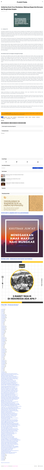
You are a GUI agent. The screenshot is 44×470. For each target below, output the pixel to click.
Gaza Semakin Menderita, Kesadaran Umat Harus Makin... (10, 410)
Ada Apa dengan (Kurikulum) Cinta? (6, 449)
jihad (11, 117)
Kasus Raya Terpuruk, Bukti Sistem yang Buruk (8, 381)
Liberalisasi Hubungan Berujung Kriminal (7, 445)
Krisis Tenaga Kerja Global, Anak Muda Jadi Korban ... (9, 392)
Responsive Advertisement (5, 462)
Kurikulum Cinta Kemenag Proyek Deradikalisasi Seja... (9, 441)
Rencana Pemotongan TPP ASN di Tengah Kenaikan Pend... (10, 397)
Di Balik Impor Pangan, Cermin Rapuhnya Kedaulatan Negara (15, 174)
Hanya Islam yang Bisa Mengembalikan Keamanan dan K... (10, 429)
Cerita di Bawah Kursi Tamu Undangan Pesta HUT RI (9, 382)
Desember (3, 329)
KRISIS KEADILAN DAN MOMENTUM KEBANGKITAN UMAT (10, 398)
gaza (8, 117)
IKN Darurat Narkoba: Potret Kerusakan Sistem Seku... (9, 391)
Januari (3, 319)
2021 (3, 318)
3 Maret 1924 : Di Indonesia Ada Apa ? (10, 304)
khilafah (30, 117)
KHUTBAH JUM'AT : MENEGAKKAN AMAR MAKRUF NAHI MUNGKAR (16, 258)
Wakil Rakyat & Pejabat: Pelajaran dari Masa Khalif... (9, 376)
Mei (2, 311)
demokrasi (5, 117)
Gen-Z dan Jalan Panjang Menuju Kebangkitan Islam (9, 425)
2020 (3, 309)
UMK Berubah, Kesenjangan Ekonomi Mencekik (8, 416)
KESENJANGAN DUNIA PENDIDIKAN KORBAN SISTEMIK (10, 423)
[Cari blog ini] (16, 168)
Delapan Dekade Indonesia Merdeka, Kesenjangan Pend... (10, 374)
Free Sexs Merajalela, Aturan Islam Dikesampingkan (9, 438)
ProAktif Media (22, 2)
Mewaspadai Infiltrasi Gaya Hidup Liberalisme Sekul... (9, 396)
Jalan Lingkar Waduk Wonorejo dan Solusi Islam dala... (9, 428)
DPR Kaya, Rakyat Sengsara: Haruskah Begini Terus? (9, 387)
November (3, 317)
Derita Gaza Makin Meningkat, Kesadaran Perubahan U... (10, 417)
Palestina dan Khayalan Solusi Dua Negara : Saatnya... (9, 389)
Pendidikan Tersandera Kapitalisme (6, 411)
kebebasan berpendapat (21, 117)
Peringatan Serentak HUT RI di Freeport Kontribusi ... (9, 373)
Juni (3, 312)
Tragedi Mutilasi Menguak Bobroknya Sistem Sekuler (9, 430)
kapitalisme (14, 117)
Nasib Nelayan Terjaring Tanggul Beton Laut (8, 453)
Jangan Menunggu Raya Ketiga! (6, 451)
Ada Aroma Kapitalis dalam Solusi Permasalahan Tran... (9, 395)
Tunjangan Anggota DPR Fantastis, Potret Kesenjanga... (9, 420)
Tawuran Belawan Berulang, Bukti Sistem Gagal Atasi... (9, 399)
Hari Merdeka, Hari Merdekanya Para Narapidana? (8, 383)
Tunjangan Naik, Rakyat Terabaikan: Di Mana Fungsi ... (9, 377)
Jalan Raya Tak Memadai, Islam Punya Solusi (8, 402)
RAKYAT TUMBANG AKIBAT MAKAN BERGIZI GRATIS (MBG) (10, 404)
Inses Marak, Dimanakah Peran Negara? (7, 375)
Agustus (3, 314)
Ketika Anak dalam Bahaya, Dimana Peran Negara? (9, 442)
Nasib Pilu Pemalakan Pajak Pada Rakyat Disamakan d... (9, 393)
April (3, 310)
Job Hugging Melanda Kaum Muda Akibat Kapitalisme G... (10, 450)
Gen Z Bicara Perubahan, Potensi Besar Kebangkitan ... (9, 419)
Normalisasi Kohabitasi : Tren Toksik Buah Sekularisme (9, 439)
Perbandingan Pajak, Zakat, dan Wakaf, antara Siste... (9, 414)
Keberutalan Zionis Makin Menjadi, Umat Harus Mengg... (10, 440)
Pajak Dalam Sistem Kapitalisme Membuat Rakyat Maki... (10, 401)
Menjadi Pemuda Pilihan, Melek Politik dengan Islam (9, 409)
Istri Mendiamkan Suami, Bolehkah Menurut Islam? (13, 178)
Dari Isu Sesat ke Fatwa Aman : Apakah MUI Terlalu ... (9, 415)
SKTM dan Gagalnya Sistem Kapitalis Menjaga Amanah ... (10, 378)
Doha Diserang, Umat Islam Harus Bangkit (7, 437)
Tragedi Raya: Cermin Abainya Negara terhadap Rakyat (9, 407)
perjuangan (33, 117)
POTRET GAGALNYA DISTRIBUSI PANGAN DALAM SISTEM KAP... (11, 408)
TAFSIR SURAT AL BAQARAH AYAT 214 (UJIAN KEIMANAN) (14, 212)
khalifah (26, 117)
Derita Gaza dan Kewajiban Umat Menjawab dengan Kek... (10, 424)
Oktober (3, 316)
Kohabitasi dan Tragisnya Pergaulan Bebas (7, 433)
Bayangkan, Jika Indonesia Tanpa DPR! (7, 400)
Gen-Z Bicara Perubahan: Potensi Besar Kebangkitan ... (9, 431)
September (4, 315)
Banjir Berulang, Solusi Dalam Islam (6, 434)
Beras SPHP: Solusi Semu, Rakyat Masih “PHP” (8, 447)
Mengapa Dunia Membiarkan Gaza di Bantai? (8, 412)
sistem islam (3, 118)
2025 (3, 364)
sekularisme (38, 117)
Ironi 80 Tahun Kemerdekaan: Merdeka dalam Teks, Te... (10, 390)
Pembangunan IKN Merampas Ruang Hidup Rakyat (9, 432)
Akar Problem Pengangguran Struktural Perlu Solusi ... (9, 405)
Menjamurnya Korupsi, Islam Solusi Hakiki (7, 436)
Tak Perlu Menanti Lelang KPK (5, 418)
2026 (3, 456)
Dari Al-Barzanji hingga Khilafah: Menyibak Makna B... (9, 413)
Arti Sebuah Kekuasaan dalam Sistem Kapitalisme (9, 452)
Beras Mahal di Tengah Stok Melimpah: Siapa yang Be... (9, 426)
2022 (3, 330)
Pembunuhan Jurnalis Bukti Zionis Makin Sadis (8, 380)
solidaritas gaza (8, 118)
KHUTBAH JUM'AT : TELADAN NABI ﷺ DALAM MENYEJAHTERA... (11, 406)
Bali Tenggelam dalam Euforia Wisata (7, 435)
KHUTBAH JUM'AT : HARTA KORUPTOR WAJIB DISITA (9, 443)
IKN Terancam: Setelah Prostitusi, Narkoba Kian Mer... (9, 388)
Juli (2, 313)
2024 (3, 353)
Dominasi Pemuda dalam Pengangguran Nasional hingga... (10, 403)
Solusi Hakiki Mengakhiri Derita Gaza (6, 427)
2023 (3, 341)
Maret (3, 321)
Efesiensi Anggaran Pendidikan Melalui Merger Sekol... (9, 421)
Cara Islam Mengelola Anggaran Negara (7, 448)
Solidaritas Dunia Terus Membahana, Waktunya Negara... (10, 446)
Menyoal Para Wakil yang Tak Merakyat (7, 379)
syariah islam (13, 118)
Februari (3, 320)
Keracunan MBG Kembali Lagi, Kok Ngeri (7, 422)
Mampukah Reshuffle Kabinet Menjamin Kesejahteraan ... (10, 444)
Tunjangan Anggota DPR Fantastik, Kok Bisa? (8, 386)
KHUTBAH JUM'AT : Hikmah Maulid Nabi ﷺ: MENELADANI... (10, 384)
